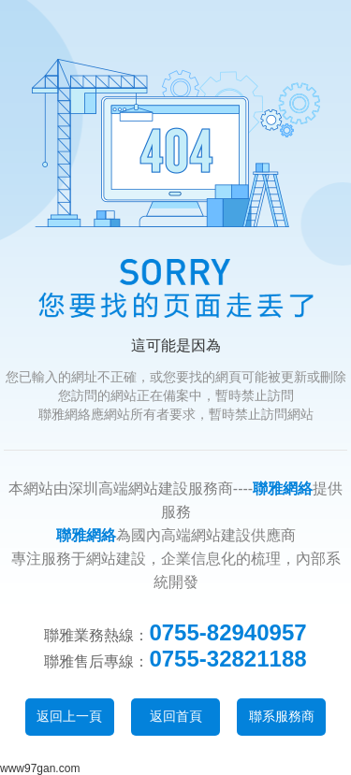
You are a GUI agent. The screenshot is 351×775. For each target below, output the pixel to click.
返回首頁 (176, 716)
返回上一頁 (69, 716)
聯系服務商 (281, 716)
